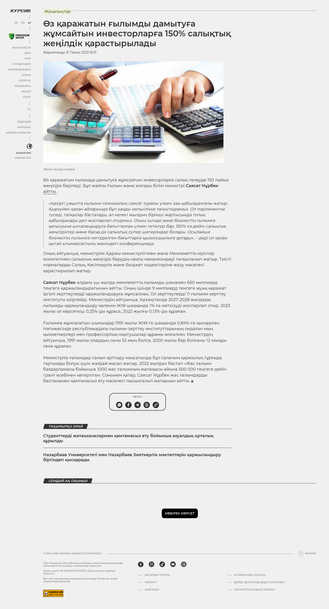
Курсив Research (19, 69)
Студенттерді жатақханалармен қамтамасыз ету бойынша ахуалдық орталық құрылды (128, 438)
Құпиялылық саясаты (249, 575)
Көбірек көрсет (180, 513)
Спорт (27, 97)
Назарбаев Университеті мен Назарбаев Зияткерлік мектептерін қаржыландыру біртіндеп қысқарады (132, 457)
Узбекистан (23, 157)
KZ (29, 23)
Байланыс (152, 589)
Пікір (27, 58)
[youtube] (173, 564)
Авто (27, 53)
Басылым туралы (157, 575)
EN (23, 23)
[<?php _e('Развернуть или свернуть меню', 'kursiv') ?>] (29, 146)
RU (16, 23)
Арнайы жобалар (18, 132)
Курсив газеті (21, 64)
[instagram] (151, 564)
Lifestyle (25, 80)
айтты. (50, 191)
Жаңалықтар (21, 47)
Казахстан (23, 152)
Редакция (24, 121)
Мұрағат (151, 582)
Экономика (23, 86)
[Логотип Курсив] (20, 10)
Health (26, 91)
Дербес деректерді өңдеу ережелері (259, 582)
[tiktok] (162, 564)
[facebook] (140, 564)
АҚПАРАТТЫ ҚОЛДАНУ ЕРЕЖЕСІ (254, 589)
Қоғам (26, 75)
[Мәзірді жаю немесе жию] (29, 109)
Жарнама (24, 127)
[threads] (183, 564)
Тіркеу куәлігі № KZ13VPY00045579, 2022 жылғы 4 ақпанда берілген (79, 572)
